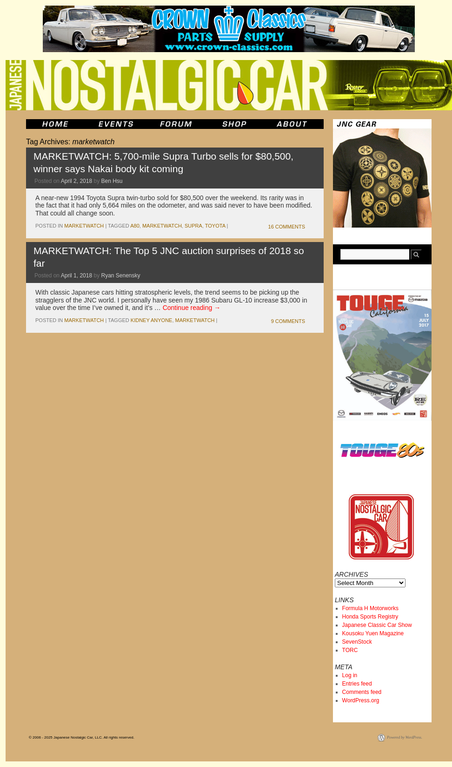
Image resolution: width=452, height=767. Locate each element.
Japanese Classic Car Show (377, 625)
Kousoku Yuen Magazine (373, 633)
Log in (350, 675)
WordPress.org (360, 700)
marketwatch (84, 226)
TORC (350, 650)
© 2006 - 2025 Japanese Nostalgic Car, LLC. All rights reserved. (81, 737)
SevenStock (357, 642)
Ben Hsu (111, 181)
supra (193, 226)
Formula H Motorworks (370, 608)
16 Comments (286, 226)
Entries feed (357, 683)
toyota (215, 226)
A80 (135, 226)
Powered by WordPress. (404, 737)
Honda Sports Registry (370, 616)
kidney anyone (152, 320)
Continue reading (192, 307)
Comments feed (362, 692)
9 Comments (288, 321)
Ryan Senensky (120, 275)
